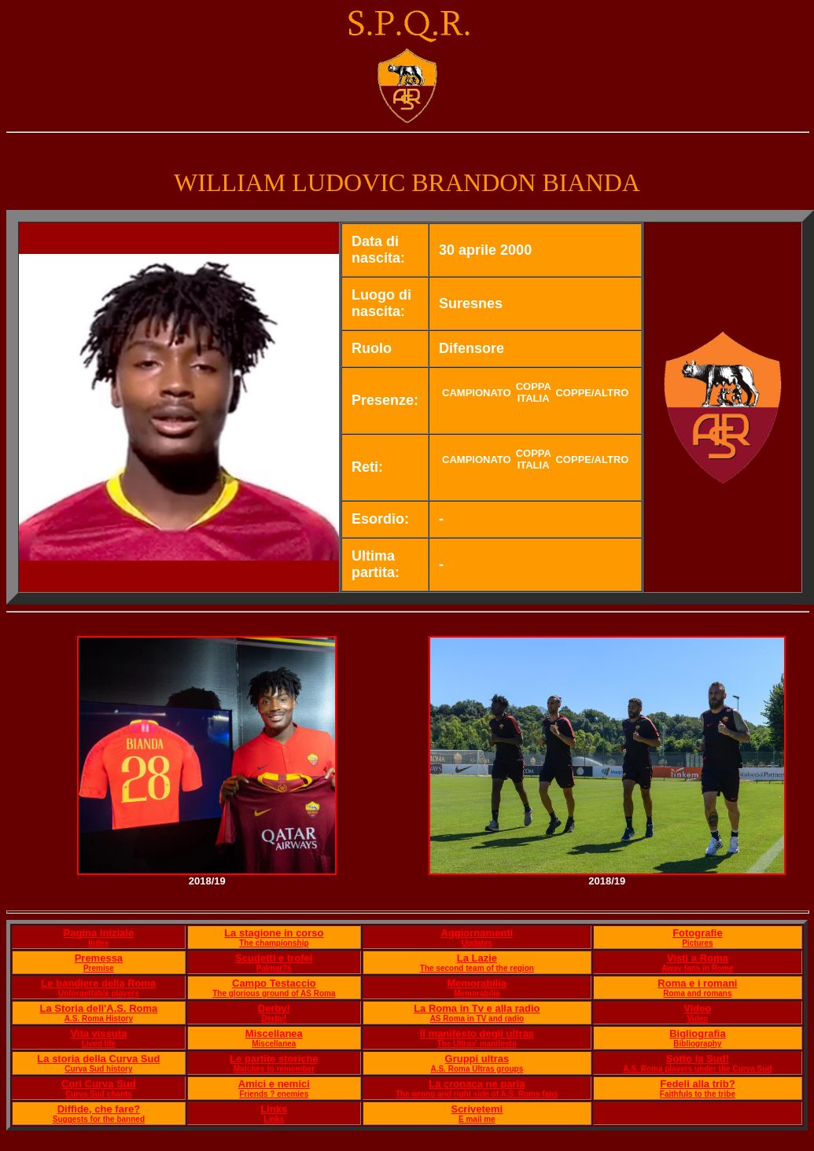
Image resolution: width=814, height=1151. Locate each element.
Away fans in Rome (697, 968)
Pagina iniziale (99, 933)
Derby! (274, 1008)
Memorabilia (476, 983)
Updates (477, 943)
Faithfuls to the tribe (697, 1094)
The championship (273, 943)
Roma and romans (697, 993)
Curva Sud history (98, 1069)
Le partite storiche (274, 1059)
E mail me (477, 1119)
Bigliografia (697, 1033)
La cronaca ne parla (477, 1084)
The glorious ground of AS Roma (273, 993)
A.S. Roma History (98, 1018)
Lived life (99, 1043)
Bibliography (697, 1043)
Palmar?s (274, 968)
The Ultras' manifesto (477, 1043)
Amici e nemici (274, 1084)
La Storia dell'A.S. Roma (99, 1008)
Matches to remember (274, 1069)
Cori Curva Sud (98, 1084)
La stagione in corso (273, 933)
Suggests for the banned (99, 1119)
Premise (98, 968)
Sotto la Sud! (697, 1059)
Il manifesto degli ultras (477, 1033)
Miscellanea (274, 1033)
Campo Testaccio (274, 983)
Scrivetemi (477, 1109)
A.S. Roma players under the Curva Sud (697, 1069)
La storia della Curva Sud (98, 1059)
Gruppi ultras (477, 1059)
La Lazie (477, 958)
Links (273, 1109)
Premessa (99, 958)
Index (98, 943)
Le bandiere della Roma (98, 983)
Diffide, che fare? (98, 1109)
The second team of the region (477, 968)
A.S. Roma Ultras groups (476, 1069)
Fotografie (697, 933)
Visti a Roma (697, 958)
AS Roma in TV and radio (477, 1018)
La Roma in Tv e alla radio (477, 1008)
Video (697, 1008)
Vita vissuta (98, 1033)
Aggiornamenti (476, 933)
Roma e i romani (697, 983)
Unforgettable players (98, 993)
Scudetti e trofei (273, 958)
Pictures (697, 943)
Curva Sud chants (98, 1094)
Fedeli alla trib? (697, 1084)
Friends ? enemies (273, 1094)
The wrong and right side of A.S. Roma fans (477, 1094)
